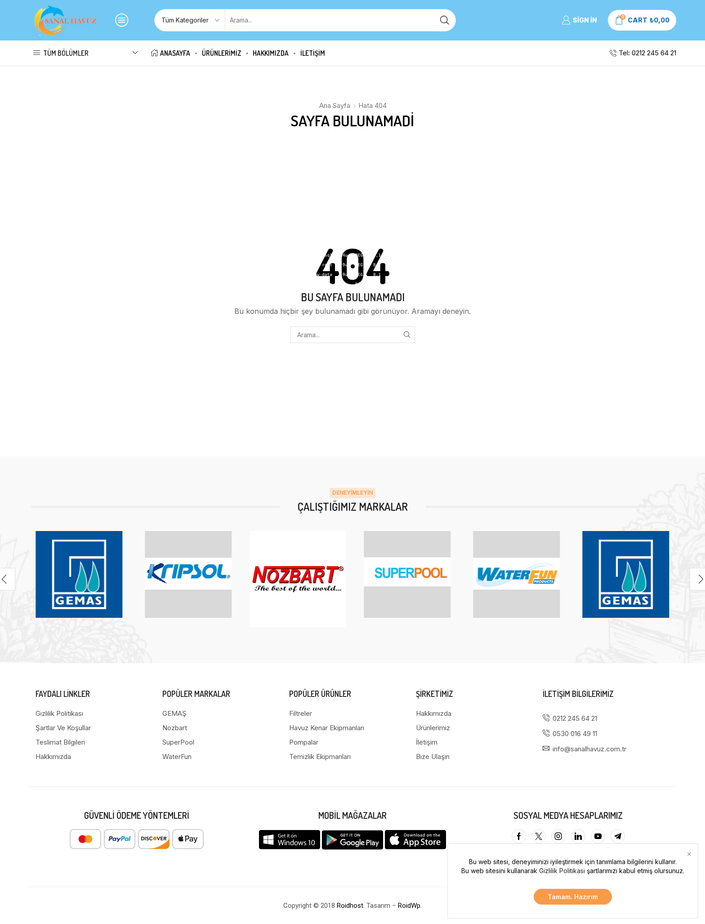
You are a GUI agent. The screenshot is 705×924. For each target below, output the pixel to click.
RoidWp (409, 906)
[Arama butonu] (444, 20)
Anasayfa (170, 53)
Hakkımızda (271, 53)
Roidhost (350, 906)
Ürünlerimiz (221, 53)
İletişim (312, 53)
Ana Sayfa (334, 105)
